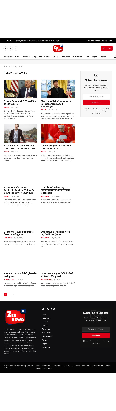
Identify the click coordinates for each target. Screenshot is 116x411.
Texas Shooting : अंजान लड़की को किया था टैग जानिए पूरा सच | (18, 233)
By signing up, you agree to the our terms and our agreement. (96, 111)
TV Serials (103, 57)
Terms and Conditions (93, 41)
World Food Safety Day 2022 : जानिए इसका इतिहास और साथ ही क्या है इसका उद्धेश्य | (55, 190)
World (6, 107)
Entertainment (77, 57)
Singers (94, 57)
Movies (47, 57)
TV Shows (55, 57)
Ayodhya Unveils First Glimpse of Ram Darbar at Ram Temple (37, 41)
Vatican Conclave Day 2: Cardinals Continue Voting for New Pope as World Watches (19, 190)
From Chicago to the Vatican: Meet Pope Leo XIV (56, 147)
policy (107, 341)
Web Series (66, 57)
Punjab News (37, 57)
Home (17, 57)
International (9, 279)
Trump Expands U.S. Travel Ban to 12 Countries (20, 102)
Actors (87, 57)
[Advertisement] (58, 19)
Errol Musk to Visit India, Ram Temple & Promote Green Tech (20, 147)
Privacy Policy (107, 41)
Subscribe (107, 48)
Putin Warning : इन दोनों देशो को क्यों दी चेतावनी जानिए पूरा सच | (57, 275)
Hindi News (26, 57)
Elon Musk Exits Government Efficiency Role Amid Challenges (56, 104)
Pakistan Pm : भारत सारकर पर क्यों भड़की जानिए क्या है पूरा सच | (55, 233)
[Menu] (115, 56)
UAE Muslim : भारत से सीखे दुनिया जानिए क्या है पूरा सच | (20, 275)
